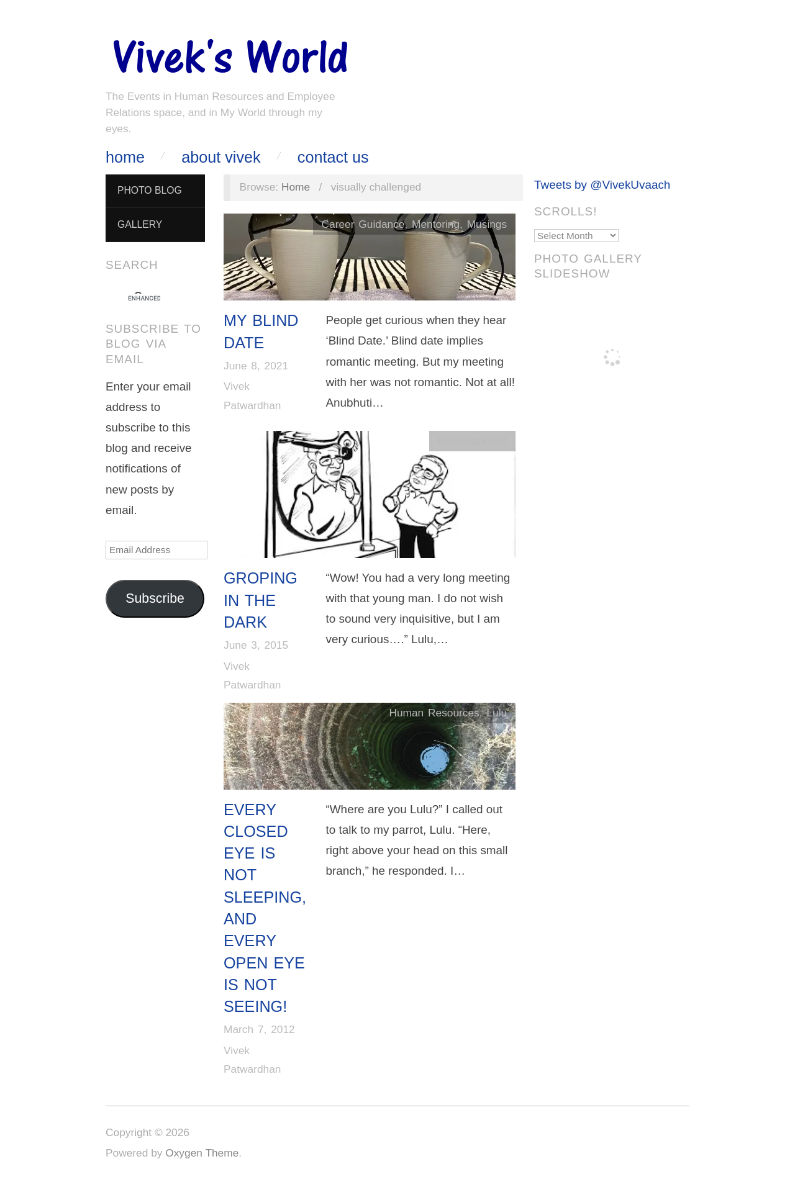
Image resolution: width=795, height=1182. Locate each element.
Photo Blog (149, 190)
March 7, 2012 (259, 1029)
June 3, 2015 (256, 645)
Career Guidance (363, 224)
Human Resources (434, 712)
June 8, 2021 (256, 365)
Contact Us (333, 157)
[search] (144, 299)
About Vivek (220, 157)
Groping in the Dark (261, 600)
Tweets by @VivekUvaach (602, 184)
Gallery (139, 224)
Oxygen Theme (201, 1153)
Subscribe (154, 598)
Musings (487, 224)
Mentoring (436, 224)
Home (125, 157)
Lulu (496, 712)
